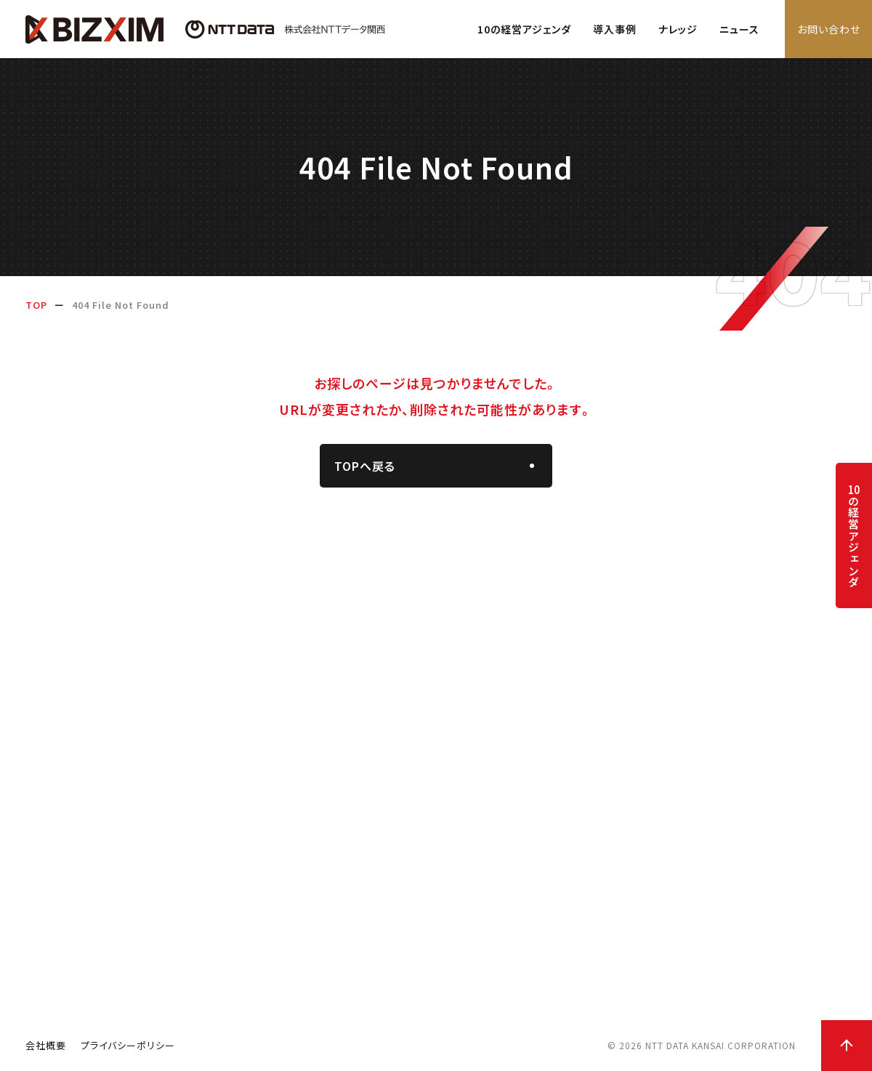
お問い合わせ (828, 29)
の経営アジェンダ (853, 536)
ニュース (739, 29)
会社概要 (45, 1045)
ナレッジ (678, 29)
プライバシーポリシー (128, 1045)
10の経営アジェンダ (524, 29)
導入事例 (615, 29)
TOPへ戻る (364, 465)
